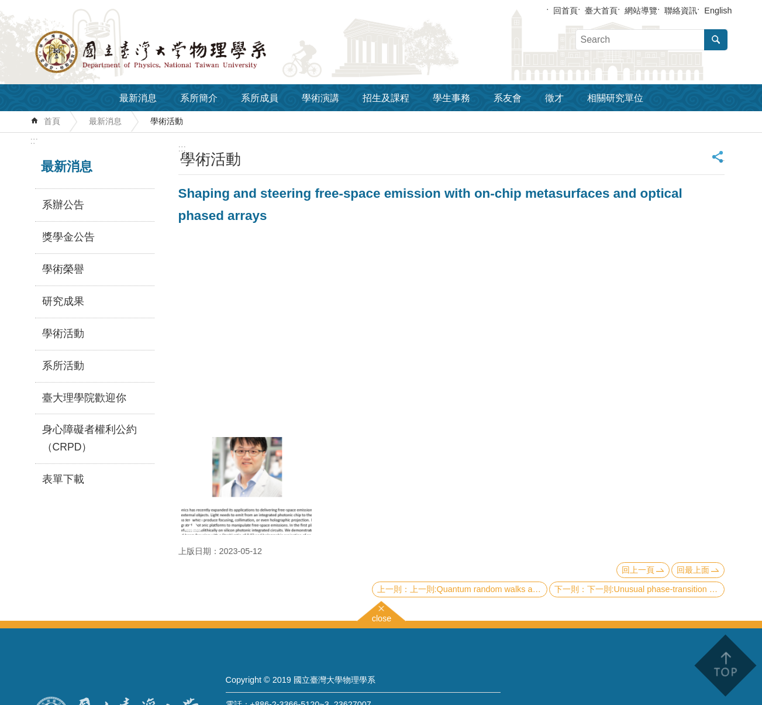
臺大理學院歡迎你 (84, 398)
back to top (725, 665)
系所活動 (63, 366)
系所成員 (259, 98)
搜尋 (715, 39)
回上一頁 (638, 570)
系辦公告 (63, 205)
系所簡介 (199, 98)
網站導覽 (641, 10)
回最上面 (693, 570)
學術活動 (166, 121)
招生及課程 (386, 98)
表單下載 (63, 479)
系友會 (508, 98)
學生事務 (451, 98)
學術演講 (320, 98)
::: (34, 141)
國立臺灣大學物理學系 (176, 52)
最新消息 (138, 98)
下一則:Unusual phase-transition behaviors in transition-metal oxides (656, 589)
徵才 (554, 98)
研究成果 (63, 301)
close (382, 617)
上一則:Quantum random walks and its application (478, 589)
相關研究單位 (615, 98)
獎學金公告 (68, 237)
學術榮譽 (63, 269)
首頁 (52, 121)
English (718, 10)
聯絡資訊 (680, 10)
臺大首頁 (601, 10)
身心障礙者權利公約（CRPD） (89, 438)
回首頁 (565, 10)
